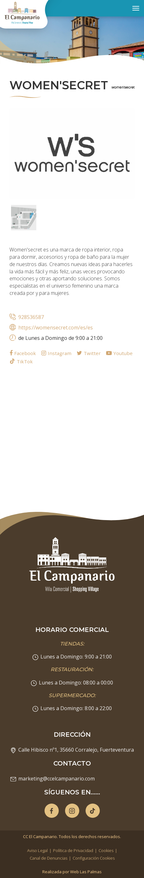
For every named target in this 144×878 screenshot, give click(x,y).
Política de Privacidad (73, 850)
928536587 (31, 317)
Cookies (106, 850)
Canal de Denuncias (48, 858)
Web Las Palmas (86, 872)
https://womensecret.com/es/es (55, 327)
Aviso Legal (37, 850)
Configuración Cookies (94, 858)
